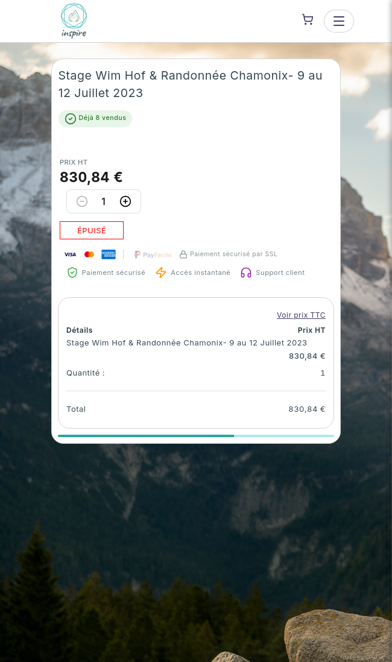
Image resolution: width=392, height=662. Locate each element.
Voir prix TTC (301, 315)
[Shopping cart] (308, 19)
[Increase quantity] (125, 201)
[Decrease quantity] (82, 201)
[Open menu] (339, 21)
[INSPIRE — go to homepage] (74, 21)
